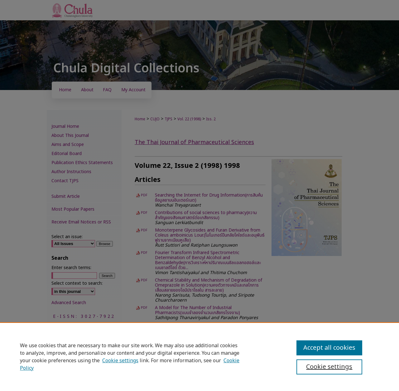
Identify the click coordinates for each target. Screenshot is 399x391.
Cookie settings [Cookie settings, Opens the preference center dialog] (329, 367)
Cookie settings (120, 360)
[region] (199, 356)
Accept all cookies (329, 348)
